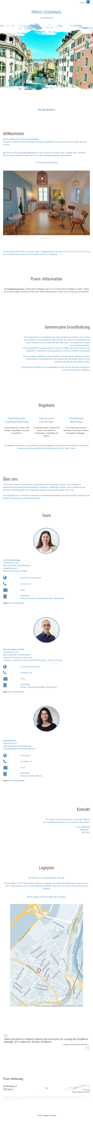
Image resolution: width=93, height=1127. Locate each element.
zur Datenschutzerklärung (46, 162)
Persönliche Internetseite (31, 578)
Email (23, 590)
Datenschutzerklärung (26, 153)
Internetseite (25, 756)
